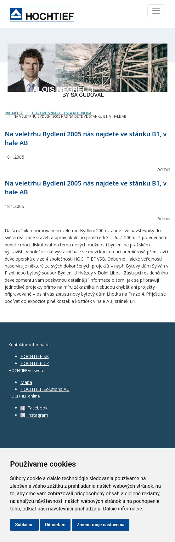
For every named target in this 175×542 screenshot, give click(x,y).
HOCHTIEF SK (34, 356)
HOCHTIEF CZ (34, 363)
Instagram (34, 415)
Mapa (26, 382)
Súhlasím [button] (24, 524)
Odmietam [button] (55, 524)
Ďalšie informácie (122, 509)
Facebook (34, 408)
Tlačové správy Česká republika (61, 112)
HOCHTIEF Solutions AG (45, 389)
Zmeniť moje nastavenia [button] (100, 524)
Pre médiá (14, 112)
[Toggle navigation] (156, 10)
